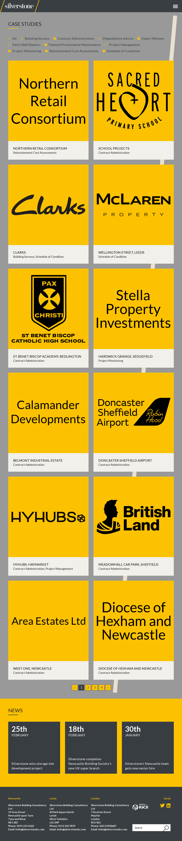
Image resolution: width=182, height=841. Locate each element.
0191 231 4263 (25, 825)
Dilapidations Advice (117, 38)
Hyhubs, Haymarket (31, 564)
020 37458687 (108, 825)
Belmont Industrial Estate (38, 460)
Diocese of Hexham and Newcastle (130, 668)
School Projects (113, 148)
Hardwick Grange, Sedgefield (125, 356)
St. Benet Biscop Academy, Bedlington (47, 356)
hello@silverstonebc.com (29, 829)
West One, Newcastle (32, 668)
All (14, 38)
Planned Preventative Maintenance (75, 45)
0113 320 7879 (66, 825)
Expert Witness (153, 38)
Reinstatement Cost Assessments (74, 51)
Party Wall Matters (26, 45)
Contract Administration (76, 38)
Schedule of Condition (123, 51)
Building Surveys (37, 38)
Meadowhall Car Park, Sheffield (128, 564)
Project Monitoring (26, 51)
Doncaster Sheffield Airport (125, 460)
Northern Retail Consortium (40, 148)
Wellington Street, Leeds (121, 252)
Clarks (19, 252)
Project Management (124, 45)
